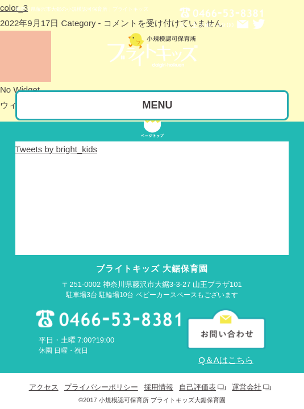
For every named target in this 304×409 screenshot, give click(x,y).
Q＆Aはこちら (225, 351)
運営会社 (246, 378)
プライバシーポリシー (101, 378)
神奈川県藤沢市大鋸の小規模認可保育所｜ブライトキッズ (81, 9)
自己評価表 (197, 378)
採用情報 (158, 378)
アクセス (44, 378)
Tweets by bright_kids (56, 140)
